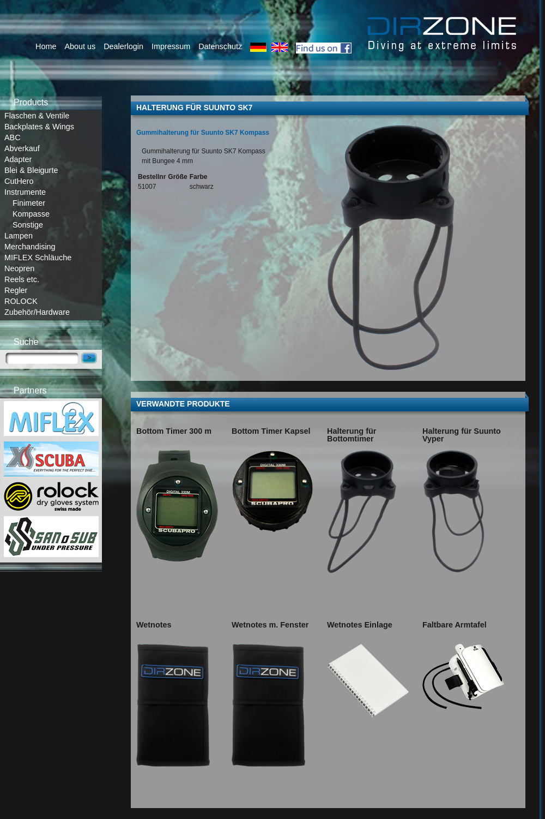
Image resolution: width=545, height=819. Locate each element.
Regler (15, 290)
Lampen (18, 235)
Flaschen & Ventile (36, 115)
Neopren (19, 268)
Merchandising (30, 246)
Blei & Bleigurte (31, 170)
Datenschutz (220, 46)
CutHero (19, 181)
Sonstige (28, 224)
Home (45, 46)
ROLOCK (21, 301)
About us (79, 46)
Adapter (18, 159)
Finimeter (29, 203)
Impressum (171, 46)
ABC (12, 137)
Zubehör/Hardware (37, 312)
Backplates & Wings (39, 126)
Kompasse (31, 214)
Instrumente (25, 192)
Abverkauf (22, 148)
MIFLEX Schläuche (37, 257)
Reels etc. (21, 279)
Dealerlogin (123, 46)
